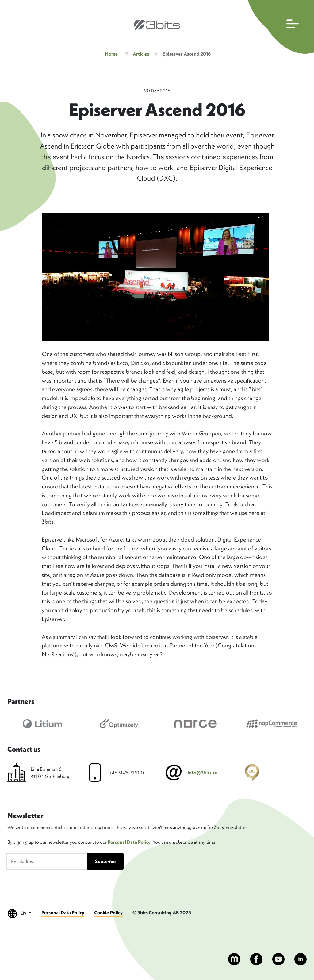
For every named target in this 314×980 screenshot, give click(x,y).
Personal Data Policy (129, 842)
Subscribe (105, 861)
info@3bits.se (202, 773)
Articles (141, 54)
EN (20, 913)
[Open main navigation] (279, 27)
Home (111, 54)
